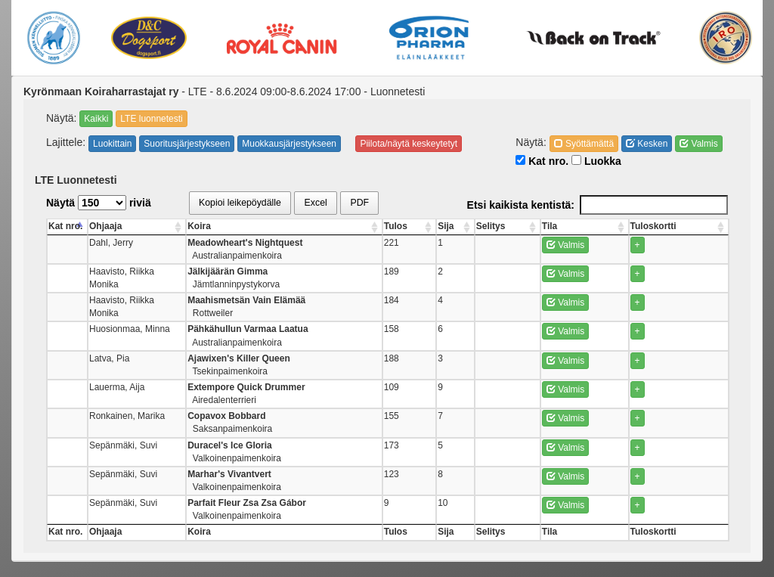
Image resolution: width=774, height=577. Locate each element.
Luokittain (112, 143)
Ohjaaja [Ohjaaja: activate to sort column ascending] (123, 226)
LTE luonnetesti (151, 118)
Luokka (596, 161)
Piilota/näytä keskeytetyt (408, 143)
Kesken (646, 143)
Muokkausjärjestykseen (289, 143)
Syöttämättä (584, 143)
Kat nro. (541, 161)
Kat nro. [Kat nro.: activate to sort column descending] (65, 226)
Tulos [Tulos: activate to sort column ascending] (470, 226)
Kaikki (96, 118)
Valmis (698, 143)
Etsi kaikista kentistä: (597, 205)
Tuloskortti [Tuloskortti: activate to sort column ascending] (675, 226)
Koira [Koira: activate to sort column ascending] (277, 226)
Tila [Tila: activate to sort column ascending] (590, 226)
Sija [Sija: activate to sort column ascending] (509, 226)
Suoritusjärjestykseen (187, 143)
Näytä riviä (98, 202)
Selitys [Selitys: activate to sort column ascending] (546, 226)
